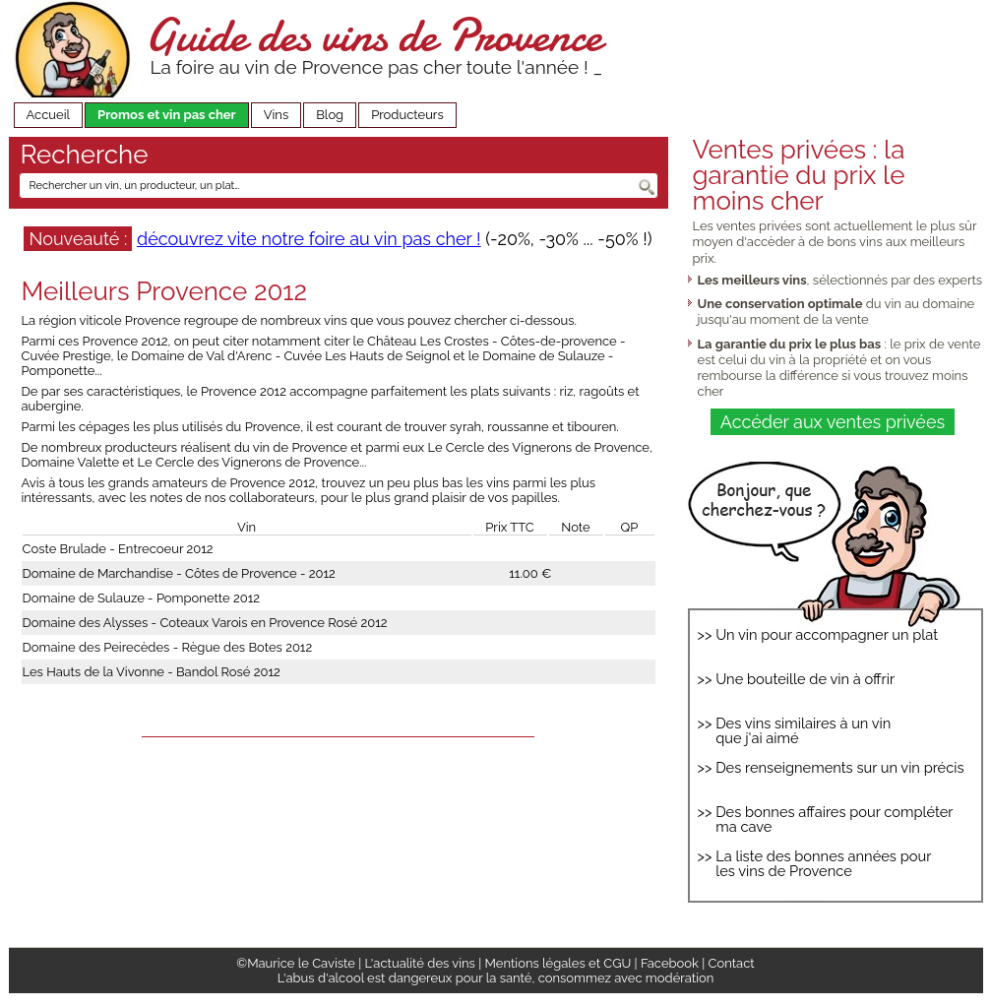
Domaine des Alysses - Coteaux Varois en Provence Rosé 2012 (205, 622)
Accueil (49, 114)
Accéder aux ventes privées (832, 421)
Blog (329, 114)
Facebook (670, 963)
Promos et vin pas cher (166, 114)
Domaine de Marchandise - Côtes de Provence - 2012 (179, 573)
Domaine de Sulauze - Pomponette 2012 (142, 598)
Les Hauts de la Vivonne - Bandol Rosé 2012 (151, 671)
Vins (276, 114)
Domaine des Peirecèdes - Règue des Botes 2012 (168, 647)
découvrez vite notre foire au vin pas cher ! (309, 238)
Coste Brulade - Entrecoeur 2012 (118, 548)
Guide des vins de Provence (373, 35)
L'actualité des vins (420, 963)
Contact (732, 963)
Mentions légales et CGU (558, 963)
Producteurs (407, 114)
